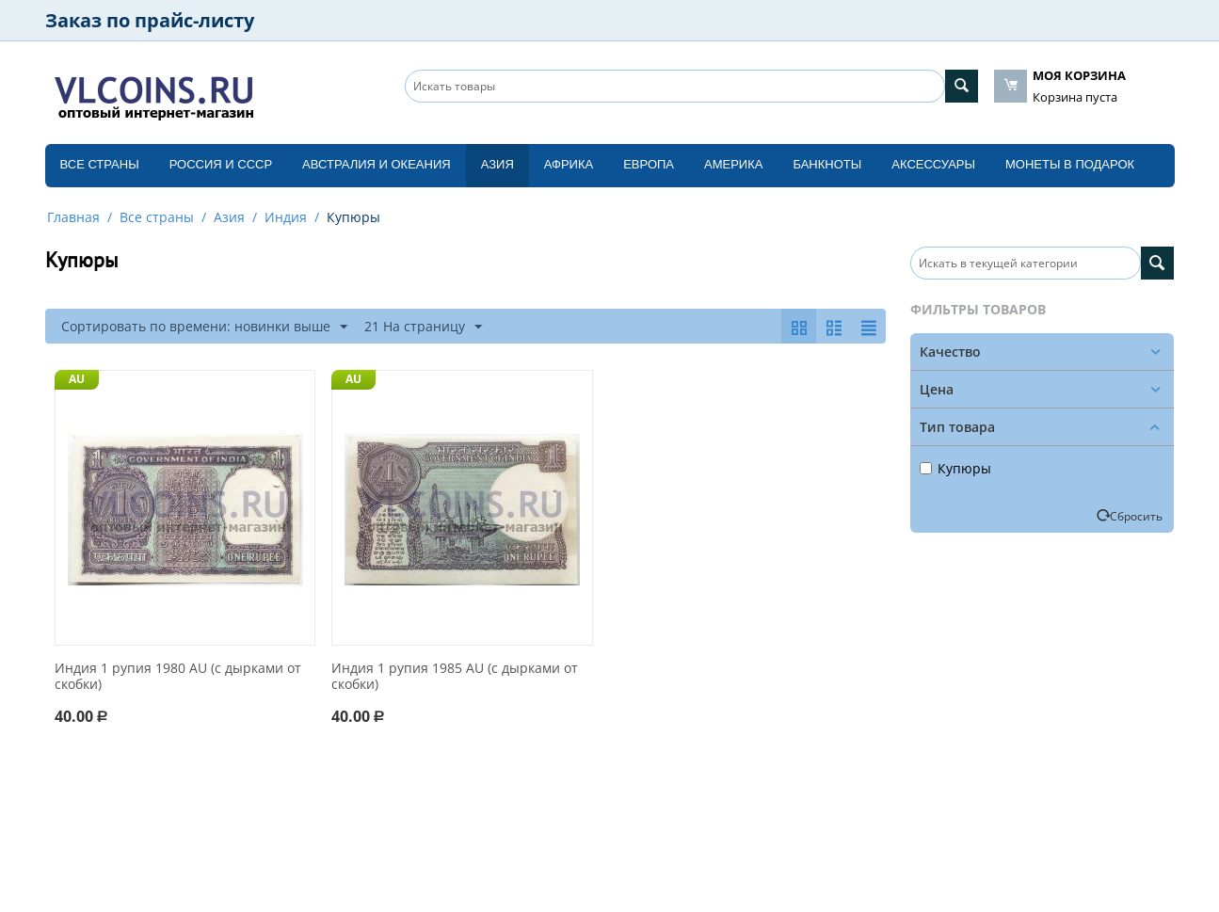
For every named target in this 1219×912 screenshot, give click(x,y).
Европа (648, 164)
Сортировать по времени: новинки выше (204, 327)
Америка (733, 164)
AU (77, 379)
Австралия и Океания (376, 164)
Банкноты (827, 164)
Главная (73, 217)
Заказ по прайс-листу (149, 20)
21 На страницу (423, 327)
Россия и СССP (220, 164)
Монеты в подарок (1069, 164)
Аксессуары (933, 164)
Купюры (955, 468)
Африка (568, 164)
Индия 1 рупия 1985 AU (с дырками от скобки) (454, 677)
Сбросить (1136, 515)
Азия (497, 164)
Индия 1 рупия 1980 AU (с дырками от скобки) (178, 677)
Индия (286, 217)
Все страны (99, 164)
